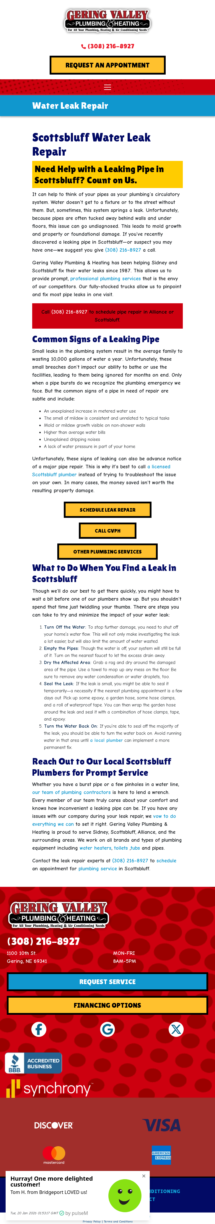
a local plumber (106, 740)
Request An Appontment (108, 65)
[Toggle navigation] (107, 87)
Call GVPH (107, 531)
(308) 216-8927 (110, 46)
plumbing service (98, 869)
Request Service (107, 982)
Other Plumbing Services (107, 551)
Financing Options (107, 1005)
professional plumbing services (105, 279)
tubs (135, 848)
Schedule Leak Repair (108, 510)
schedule (166, 861)
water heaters (95, 848)
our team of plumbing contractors (71, 792)
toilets (121, 848)
